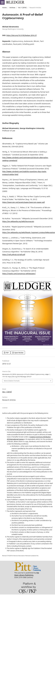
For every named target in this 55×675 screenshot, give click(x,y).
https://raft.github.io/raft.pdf (13, 254)
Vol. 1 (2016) (22, 8)
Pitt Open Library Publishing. (26, 574)
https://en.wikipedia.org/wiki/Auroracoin (18, 221)
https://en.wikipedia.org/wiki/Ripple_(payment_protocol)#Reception (28, 232)
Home (4, 8)
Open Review (18, 353)
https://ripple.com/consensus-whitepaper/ (19, 273)
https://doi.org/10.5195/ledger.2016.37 (21, 35)
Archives (12, 8)
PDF (7, 353)
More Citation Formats (12, 381)
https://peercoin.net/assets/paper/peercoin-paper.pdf (23, 202)
